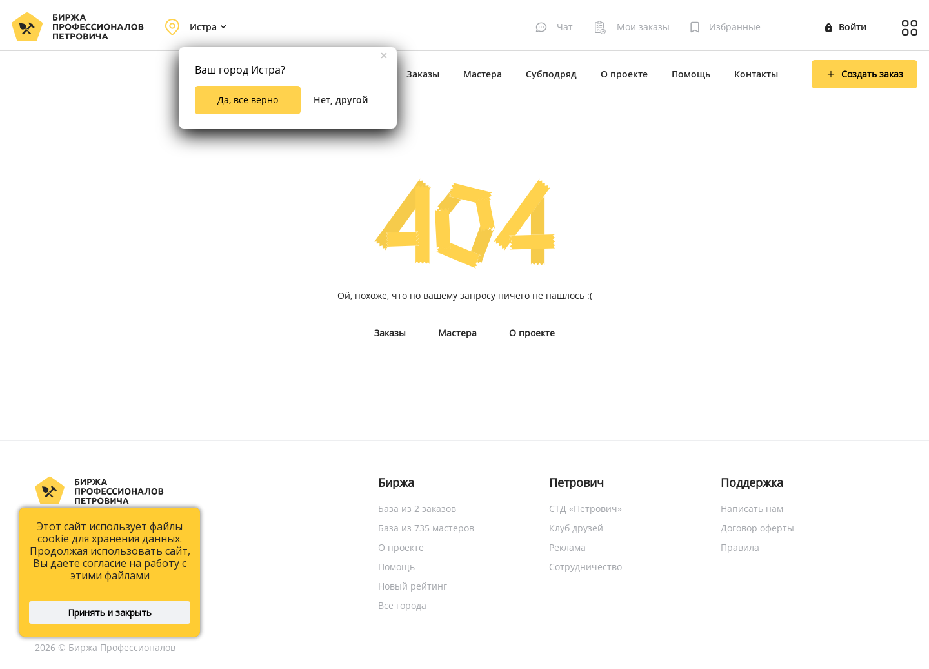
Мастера (482, 74)
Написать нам (752, 508)
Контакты (756, 74)
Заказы (422, 74)
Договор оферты (757, 528)
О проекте (624, 74)
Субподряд (551, 74)
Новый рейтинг (412, 586)
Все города (402, 605)
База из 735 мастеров (426, 528)
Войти (845, 27)
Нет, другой (341, 100)
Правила (740, 547)
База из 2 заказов (417, 508)
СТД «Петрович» (585, 508)
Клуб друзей (576, 528)
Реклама (567, 547)
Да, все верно (247, 100)
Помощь (691, 74)
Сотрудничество (585, 567)
